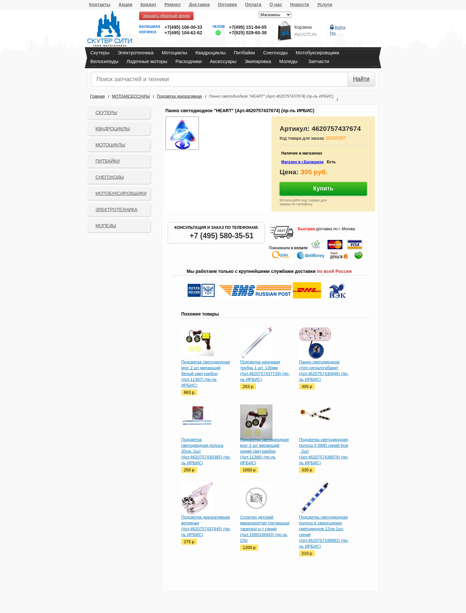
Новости (299, 4)
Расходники (188, 61)
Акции (125, 4)
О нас (276, 4)
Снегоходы (275, 52)
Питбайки (244, 52)
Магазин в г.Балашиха (302, 162)
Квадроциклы (210, 52)
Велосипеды (104, 61)
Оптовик (227, 4)
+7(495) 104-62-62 (183, 32)
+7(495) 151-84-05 (247, 27)
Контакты (99, 4)
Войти (340, 27)
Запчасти (318, 61)
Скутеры (99, 52)
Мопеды (288, 61)
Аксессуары (223, 61)
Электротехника (135, 52)
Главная (97, 96)
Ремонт (172, 4)
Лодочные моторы (147, 61)
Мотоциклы (174, 52)
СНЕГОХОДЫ (109, 177)
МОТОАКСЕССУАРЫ (131, 96)
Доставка (199, 4)
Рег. (333, 33)
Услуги (324, 4)
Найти (361, 79)
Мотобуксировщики (317, 52)
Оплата (253, 4)
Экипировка (258, 61)
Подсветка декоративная (179, 96)
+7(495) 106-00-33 (183, 27)
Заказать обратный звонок (166, 16)
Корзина (303, 27)
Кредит (148, 4)
